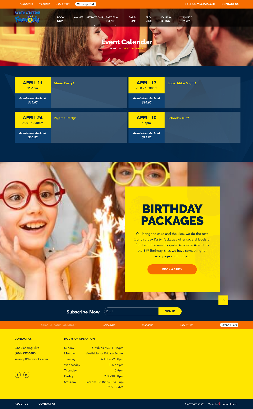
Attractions (94, 17)
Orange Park (87, 4)
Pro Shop (149, 19)
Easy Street (62, 4)
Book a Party (172, 269)
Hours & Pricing (165, 19)
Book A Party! (187, 19)
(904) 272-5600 (205, 4)
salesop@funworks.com (31, 359)
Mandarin (44, 4)
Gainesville (26, 4)
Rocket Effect (229, 404)
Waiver (78, 17)
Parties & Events (112, 19)
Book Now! (61, 19)
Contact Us (230, 4)
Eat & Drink (132, 19)
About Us (21, 404)
